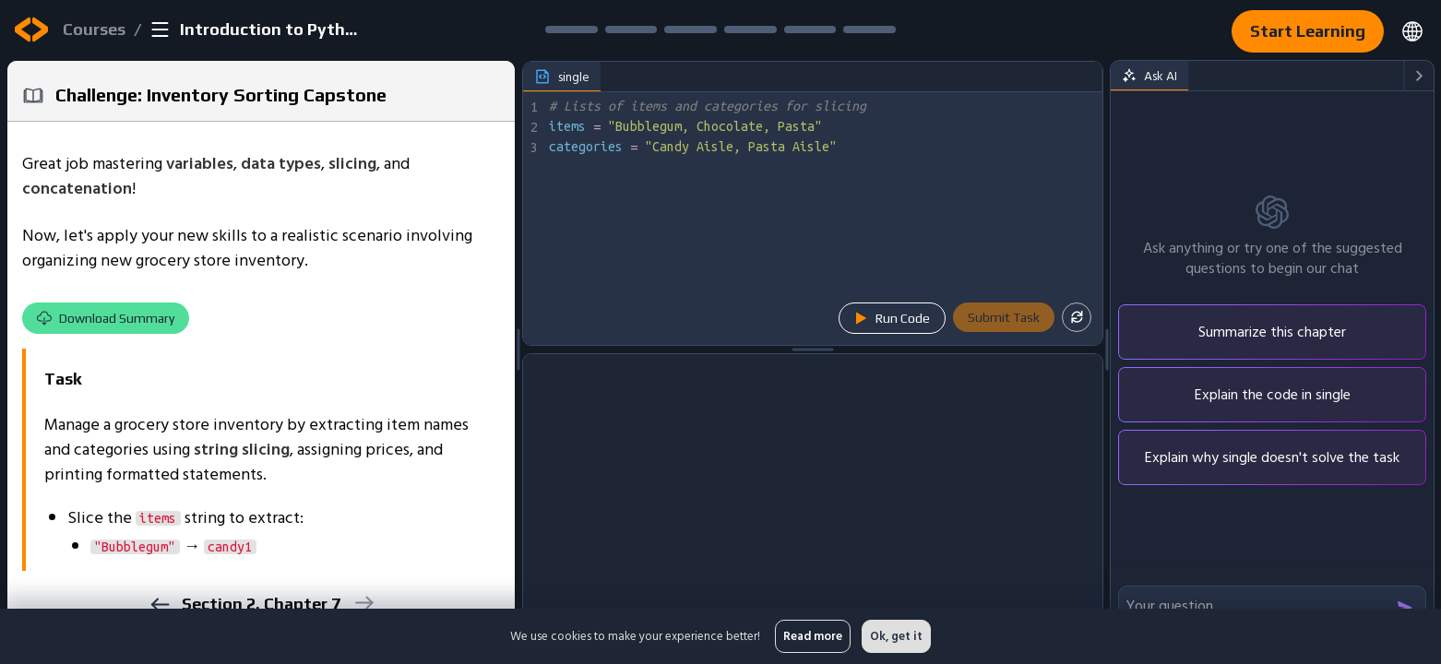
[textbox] (823, 218)
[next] (363, 602)
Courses (94, 29)
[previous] (159, 604)
